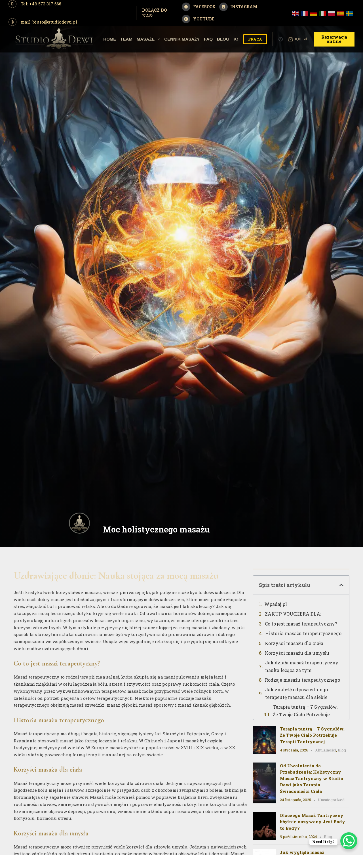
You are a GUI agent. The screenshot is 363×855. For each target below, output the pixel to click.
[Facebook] (199, 7)
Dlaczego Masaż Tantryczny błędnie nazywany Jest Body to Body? (312, 821)
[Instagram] (238, 7)
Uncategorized (331, 799)
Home (109, 39)
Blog (223, 39)
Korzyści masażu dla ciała (294, 643)
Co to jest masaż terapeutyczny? (301, 624)
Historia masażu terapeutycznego (303, 633)
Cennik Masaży (182, 39)
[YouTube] (198, 19)
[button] (341, 585)
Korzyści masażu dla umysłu (297, 653)
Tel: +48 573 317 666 (41, 4)
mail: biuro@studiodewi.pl (49, 22)
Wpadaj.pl (275, 604)
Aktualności (325, 750)
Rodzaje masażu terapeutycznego (302, 680)
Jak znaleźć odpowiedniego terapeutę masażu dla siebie (296, 693)
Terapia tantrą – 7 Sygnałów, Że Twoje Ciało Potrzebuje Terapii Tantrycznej (305, 714)
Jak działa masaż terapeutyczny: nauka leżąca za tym (302, 666)
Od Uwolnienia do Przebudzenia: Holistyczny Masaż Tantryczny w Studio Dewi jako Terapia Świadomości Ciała (311, 778)
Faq (208, 39)
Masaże (149, 39)
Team (126, 39)
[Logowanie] (280, 39)
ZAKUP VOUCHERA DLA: (293, 614)
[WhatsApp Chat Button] (348, 840)
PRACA (255, 39)
